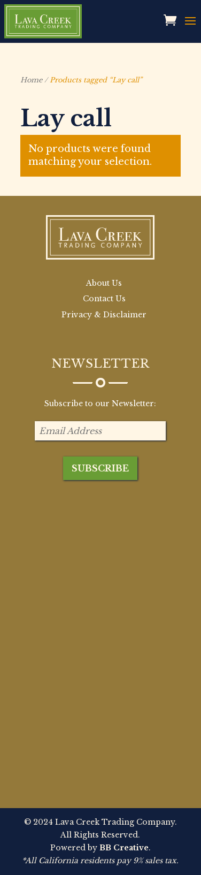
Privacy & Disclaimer (103, 314)
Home (31, 80)
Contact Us (104, 298)
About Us (104, 283)
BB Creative (124, 848)
